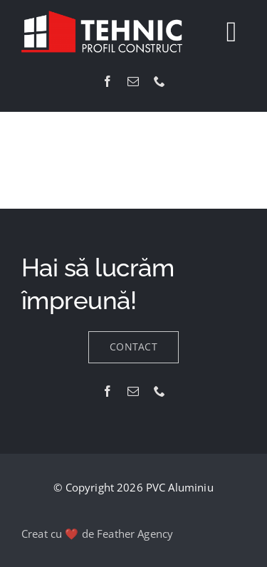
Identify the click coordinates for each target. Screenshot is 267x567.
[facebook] (107, 81)
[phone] (159, 81)
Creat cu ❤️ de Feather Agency (97, 533)
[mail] (133, 81)
